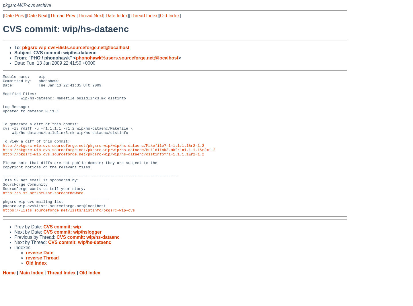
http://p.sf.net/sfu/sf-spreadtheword (43, 217)
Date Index (117, 15)
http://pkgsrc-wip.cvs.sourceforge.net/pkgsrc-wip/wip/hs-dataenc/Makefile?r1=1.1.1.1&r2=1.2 (103, 160)
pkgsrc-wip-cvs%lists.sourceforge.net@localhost (75, 47)
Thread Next (90, 15)
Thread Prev (62, 15)
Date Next (37, 15)
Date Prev (14, 15)
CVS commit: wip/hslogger (72, 259)
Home (9, 300)
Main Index (31, 300)
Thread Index (143, 15)
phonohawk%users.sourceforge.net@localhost (127, 57)
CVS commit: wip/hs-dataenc (88, 264)
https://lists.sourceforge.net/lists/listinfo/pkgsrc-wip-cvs (69, 237)
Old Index (170, 15)
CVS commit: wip (62, 254)
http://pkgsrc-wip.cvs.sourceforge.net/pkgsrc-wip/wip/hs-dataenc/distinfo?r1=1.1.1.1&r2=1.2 (103, 170)
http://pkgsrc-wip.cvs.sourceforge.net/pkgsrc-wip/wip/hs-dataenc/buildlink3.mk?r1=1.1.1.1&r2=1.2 (109, 165)
